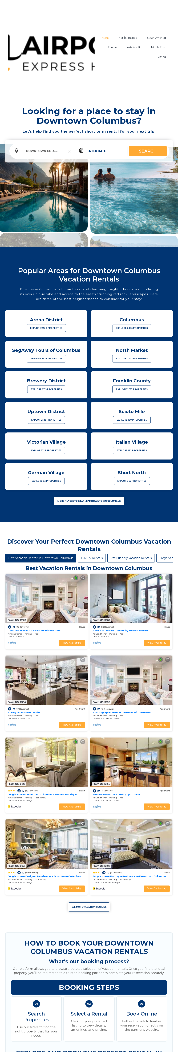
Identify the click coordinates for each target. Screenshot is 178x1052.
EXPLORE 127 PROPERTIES (46, 450)
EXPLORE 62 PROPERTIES (131, 481)
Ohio (10, 636)
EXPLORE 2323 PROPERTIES (132, 358)
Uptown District (111, 718)
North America (129, 38)
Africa (162, 56)
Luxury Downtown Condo (23, 712)
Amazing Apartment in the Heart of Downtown (122, 712)
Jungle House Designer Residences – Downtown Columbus (44, 875)
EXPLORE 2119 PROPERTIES (46, 389)
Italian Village (26, 800)
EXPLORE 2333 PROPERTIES (46, 358)
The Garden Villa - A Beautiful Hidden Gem (34, 630)
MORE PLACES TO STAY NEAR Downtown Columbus (89, 501)
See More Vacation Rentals (89, 906)
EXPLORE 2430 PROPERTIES (46, 328)
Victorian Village (111, 882)
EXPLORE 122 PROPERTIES (132, 450)
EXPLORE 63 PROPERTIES (46, 481)
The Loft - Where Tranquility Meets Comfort (120, 630)
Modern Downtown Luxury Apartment (116, 794)
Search (148, 151)
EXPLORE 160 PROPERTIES (132, 419)
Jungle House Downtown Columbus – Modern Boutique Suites (46, 794)
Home (107, 38)
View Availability (71, 642)
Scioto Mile (25, 718)
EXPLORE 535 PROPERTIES (46, 419)
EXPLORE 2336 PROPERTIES (132, 328)
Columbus (19, 636)
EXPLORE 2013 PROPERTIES (132, 389)
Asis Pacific (135, 47)
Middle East (159, 47)
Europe (114, 47)
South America (156, 38)
